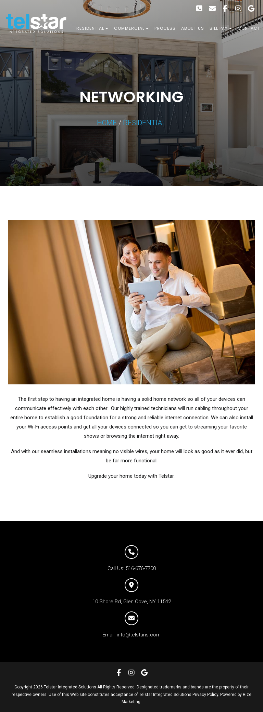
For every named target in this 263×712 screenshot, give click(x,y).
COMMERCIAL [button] (131, 28)
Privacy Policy (205, 694)
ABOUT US (192, 28)
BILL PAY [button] (221, 28)
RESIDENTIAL (144, 123)
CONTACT (249, 28)
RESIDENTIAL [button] (92, 28)
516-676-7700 (141, 568)
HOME (107, 123)
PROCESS (165, 28)
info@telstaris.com (139, 635)
